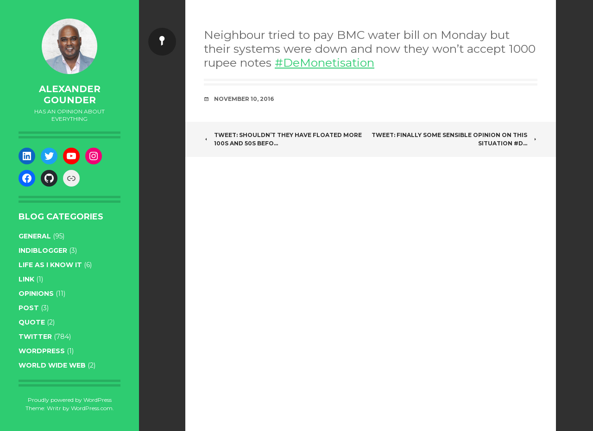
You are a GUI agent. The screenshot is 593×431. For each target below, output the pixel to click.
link (26, 279)
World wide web (52, 365)
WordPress (42, 351)
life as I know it (50, 265)
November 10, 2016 (244, 98)
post (29, 308)
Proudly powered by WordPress (70, 399)
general (35, 236)
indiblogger (43, 250)
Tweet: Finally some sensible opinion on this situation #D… (454, 139)
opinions (36, 293)
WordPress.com (92, 408)
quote (32, 322)
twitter (35, 336)
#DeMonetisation (324, 62)
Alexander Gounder (70, 94)
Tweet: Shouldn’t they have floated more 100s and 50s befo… (283, 139)
